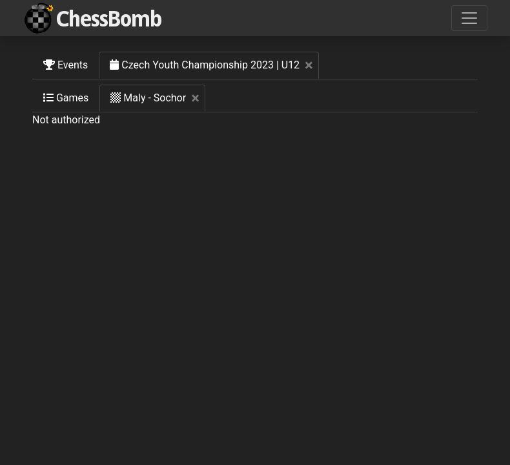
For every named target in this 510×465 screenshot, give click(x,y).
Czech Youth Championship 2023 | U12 (214, 65)
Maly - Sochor (157, 97)
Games (65, 98)
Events (65, 65)
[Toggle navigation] (469, 18)
